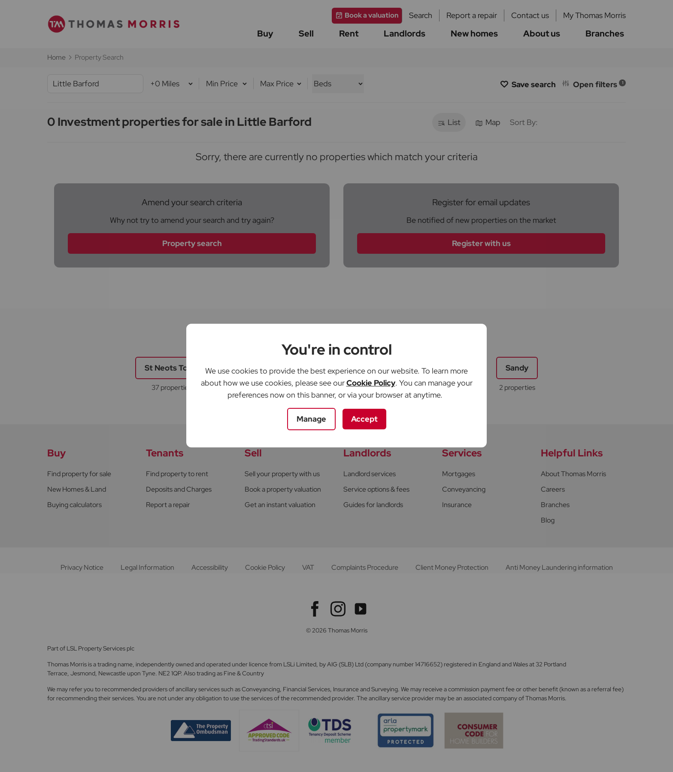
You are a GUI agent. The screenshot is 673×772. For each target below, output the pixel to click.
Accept (364, 419)
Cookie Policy (370, 383)
